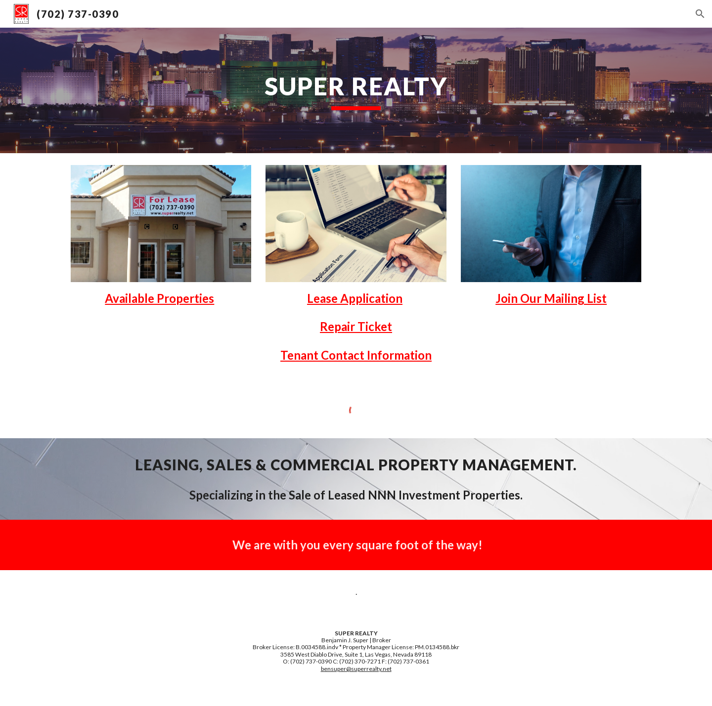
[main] (356, 90)
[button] (700, 14)
